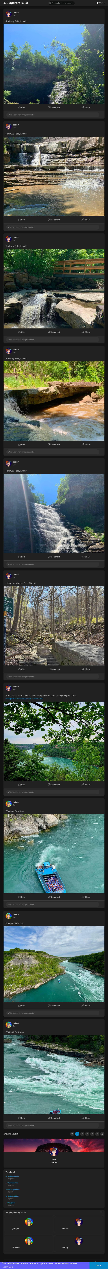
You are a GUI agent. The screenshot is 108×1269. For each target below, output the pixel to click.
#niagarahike (12, 699)
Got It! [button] (99, 1265)
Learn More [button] (8, 1267)
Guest (54, 1159)
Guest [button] (101, 3)
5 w (14, 15)
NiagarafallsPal (16, 3)
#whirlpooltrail (24, 699)
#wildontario (37, 699)
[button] (61, 3)
